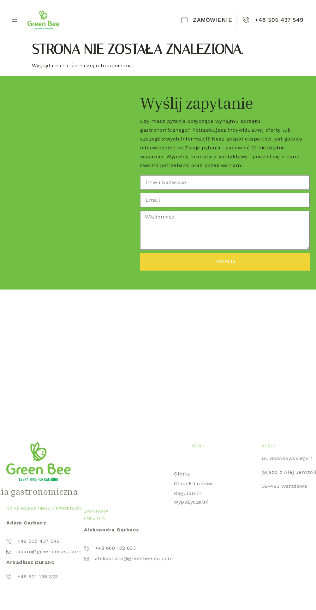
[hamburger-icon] (13, 20)
